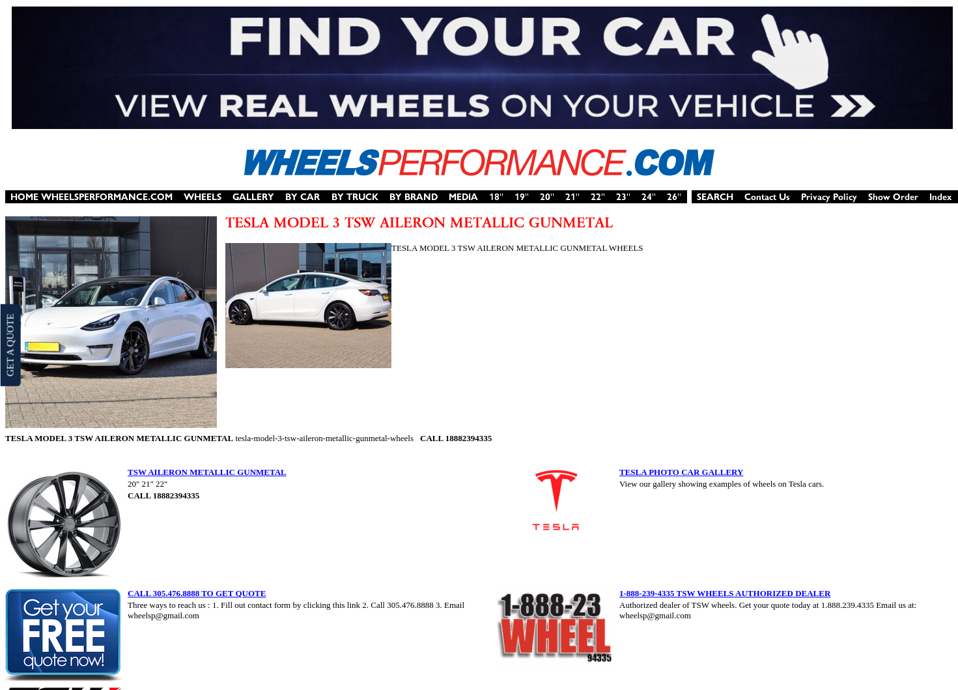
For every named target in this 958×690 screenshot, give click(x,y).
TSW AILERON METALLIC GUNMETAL (207, 472)
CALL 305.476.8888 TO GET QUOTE (197, 593)
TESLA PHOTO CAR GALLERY (681, 472)
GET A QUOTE (10, 344)
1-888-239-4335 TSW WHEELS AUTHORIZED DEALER (724, 593)
